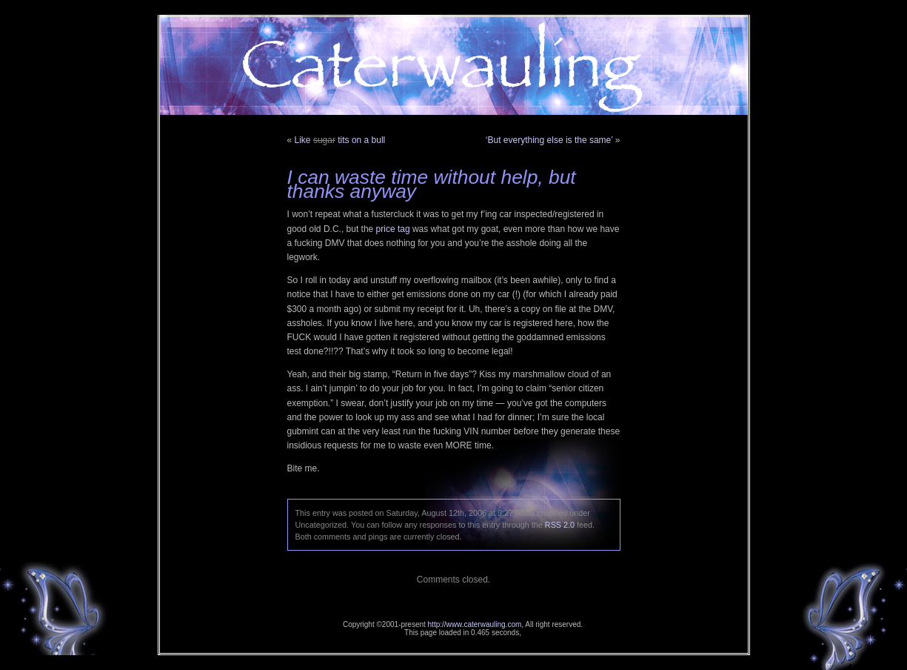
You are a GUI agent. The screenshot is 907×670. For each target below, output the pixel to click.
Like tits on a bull (340, 140)
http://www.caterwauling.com (475, 624)
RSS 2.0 (560, 524)
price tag (393, 229)
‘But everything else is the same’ (549, 140)
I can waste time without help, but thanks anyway (431, 184)
